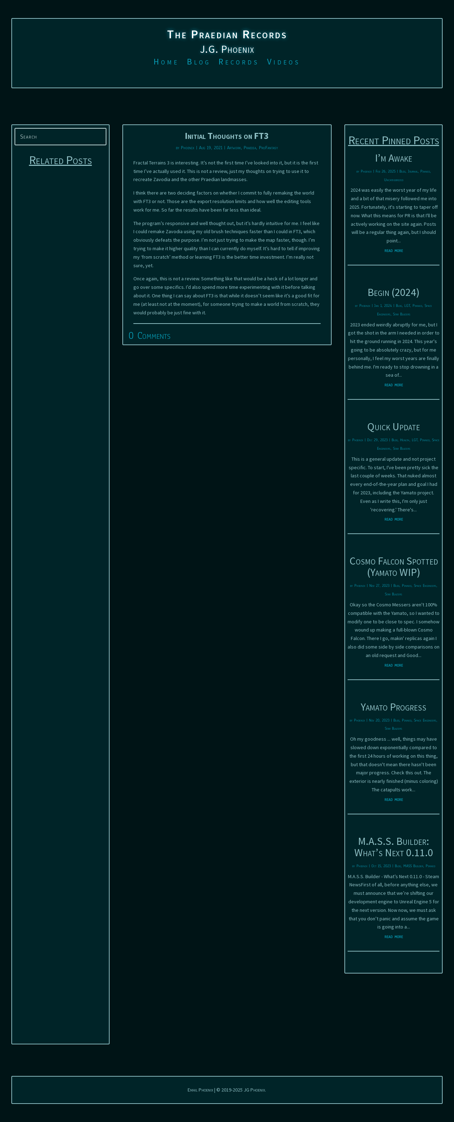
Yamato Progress (393, 706)
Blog (199, 63)
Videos (283, 63)
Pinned (425, 171)
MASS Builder (413, 866)
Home (166, 63)
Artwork (234, 148)
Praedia (250, 148)
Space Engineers (425, 585)
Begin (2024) (393, 292)
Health (404, 440)
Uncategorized (393, 180)
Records (238, 63)
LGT (407, 305)
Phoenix (187, 148)
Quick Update (393, 426)
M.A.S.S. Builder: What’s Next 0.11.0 (393, 846)
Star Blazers (401, 314)
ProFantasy (268, 148)
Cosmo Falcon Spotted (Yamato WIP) (393, 566)
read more (393, 250)
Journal (413, 171)
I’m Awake (393, 157)
